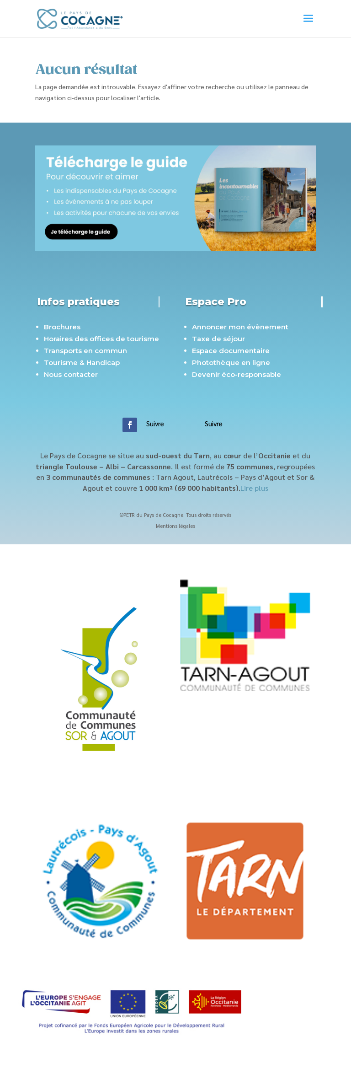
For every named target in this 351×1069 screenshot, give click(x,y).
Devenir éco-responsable (236, 374)
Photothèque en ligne (231, 362)
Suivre (155, 423)
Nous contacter (71, 374)
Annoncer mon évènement (240, 326)
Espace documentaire (231, 350)
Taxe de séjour (218, 338)
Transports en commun (85, 350)
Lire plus (254, 488)
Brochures (62, 326)
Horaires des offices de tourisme (101, 338)
